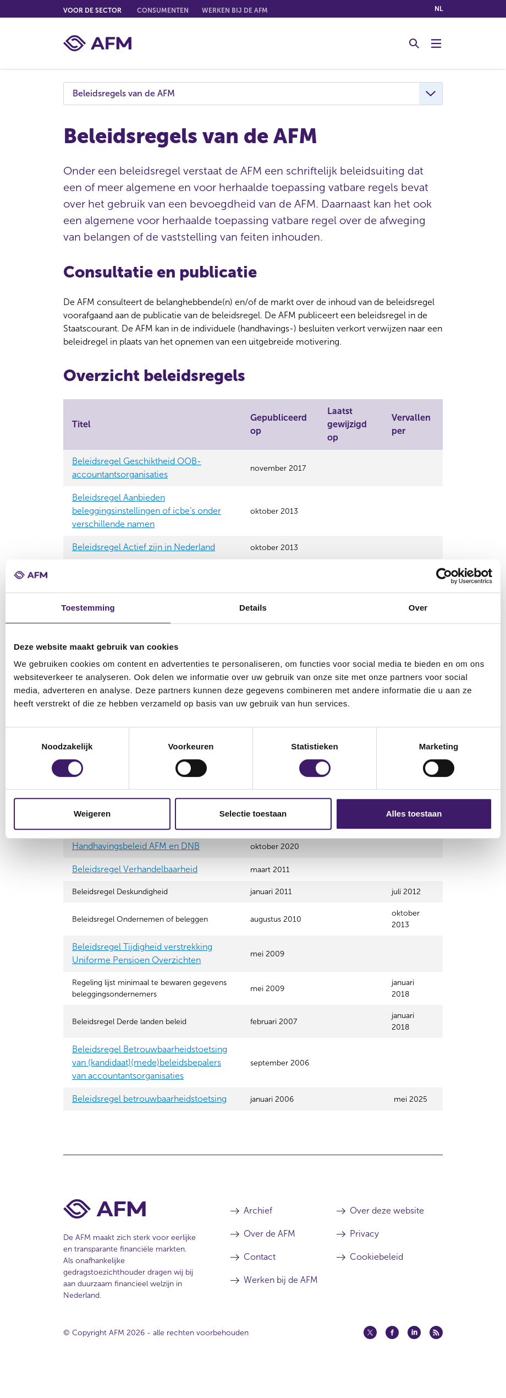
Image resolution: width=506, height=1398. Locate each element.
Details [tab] (253, 607)
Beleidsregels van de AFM (124, 93)
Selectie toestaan (253, 813)
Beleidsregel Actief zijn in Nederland (143, 547)
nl (439, 9)
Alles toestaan (414, 813)
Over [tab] (418, 607)
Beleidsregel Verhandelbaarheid (134, 880)
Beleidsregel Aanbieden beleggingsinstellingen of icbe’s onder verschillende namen (146, 510)
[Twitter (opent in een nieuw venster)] (370, 1355)
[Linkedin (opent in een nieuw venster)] (414, 1355)
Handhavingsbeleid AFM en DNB (136, 857)
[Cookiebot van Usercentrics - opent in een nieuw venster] (444, 576)
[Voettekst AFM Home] (130, 1232)
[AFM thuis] (97, 43)
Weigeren (92, 813)
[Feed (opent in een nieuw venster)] (436, 1355)
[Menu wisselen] (436, 43)
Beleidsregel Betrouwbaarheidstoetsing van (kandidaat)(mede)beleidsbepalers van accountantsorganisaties (149, 1085)
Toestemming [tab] (88, 607)
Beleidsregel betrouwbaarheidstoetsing (149, 1122)
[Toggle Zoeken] (414, 43)
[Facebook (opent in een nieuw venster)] (392, 1355)
